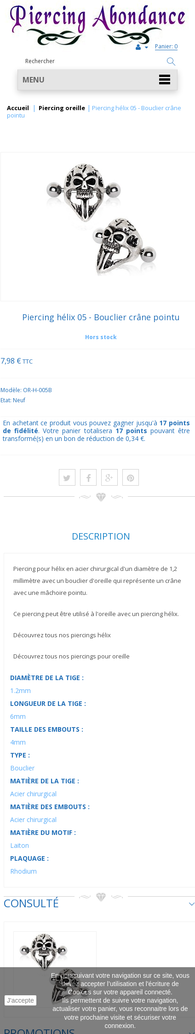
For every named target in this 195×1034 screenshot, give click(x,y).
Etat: (6, 400)
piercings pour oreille (100, 656)
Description (101, 536)
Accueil (18, 108)
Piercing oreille (62, 108)
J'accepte (20, 1000)
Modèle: (11, 390)
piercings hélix (91, 635)
